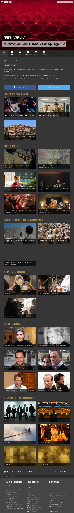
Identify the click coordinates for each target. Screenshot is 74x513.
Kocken (28, 488)
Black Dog (8, 470)
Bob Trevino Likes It (10, 472)
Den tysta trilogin (9, 491)
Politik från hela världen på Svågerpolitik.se (23, 215)
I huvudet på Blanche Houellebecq (13, 474)
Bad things (29, 482)
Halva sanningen (30, 494)
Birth (28, 470)
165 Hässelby (29, 474)
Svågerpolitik (51, 504)
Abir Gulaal (8, 487)
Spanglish (29, 486)
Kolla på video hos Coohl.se (15, 265)
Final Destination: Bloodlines (11, 499)
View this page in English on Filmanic (13, 60)
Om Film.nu (51, 470)
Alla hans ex (29, 478)
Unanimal (8, 479)
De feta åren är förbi (31, 492)
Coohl (50, 483)
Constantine (29, 476)
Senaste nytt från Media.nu (16, 94)
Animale (7, 496)
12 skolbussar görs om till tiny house (56, 485)
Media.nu (50, 500)
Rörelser (7, 477)
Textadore (51, 498)
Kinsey (28, 472)
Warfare (7, 481)
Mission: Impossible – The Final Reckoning (14, 504)
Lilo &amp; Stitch (9, 508)
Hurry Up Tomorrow (10, 502)
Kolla (50, 491)
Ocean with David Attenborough (12, 483)
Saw (28, 496)
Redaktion (51, 474)
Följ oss (50, 478)
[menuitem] (2, 461)
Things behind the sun (31, 480)
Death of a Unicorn (9, 489)
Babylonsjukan (30, 484)
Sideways (29, 490)
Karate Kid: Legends (10, 510)
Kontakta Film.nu (52, 472)
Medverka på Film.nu (53, 476)
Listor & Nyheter (11, 144)
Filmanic (50, 480)
